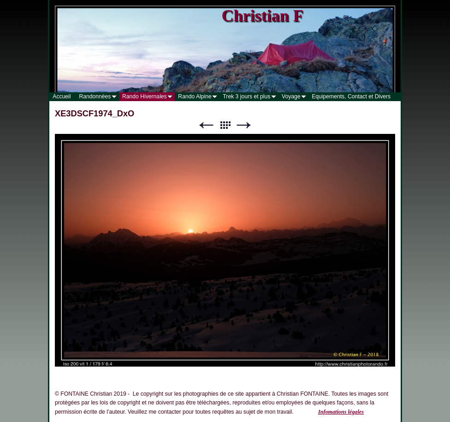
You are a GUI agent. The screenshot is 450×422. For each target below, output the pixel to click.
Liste (225, 125)
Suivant (244, 125)
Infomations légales (341, 412)
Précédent (206, 125)
